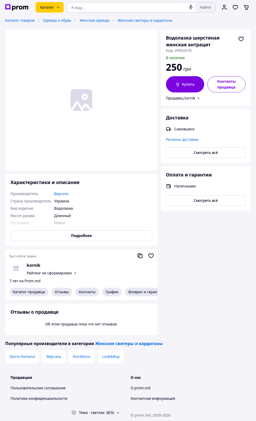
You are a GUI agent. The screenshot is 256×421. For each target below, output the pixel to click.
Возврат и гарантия (145, 291)
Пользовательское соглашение (38, 387)
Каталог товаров (20, 20)
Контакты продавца (226, 84)
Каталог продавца (29, 291)
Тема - (92, 412)
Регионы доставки (182, 139)
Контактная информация (153, 398)
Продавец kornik (181, 98)
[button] (185, 84)
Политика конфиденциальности (38, 398)
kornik (33, 265)
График (111, 291)
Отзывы (62, 291)
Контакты (87, 291)
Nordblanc (82, 356)
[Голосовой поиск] (190, 7)
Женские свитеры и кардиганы (145, 20)
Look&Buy (111, 356)
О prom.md (140, 387)
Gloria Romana (22, 356)
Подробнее (81, 235)
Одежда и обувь (57, 20)
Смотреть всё (206, 152)
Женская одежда (94, 20)
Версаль (54, 356)
